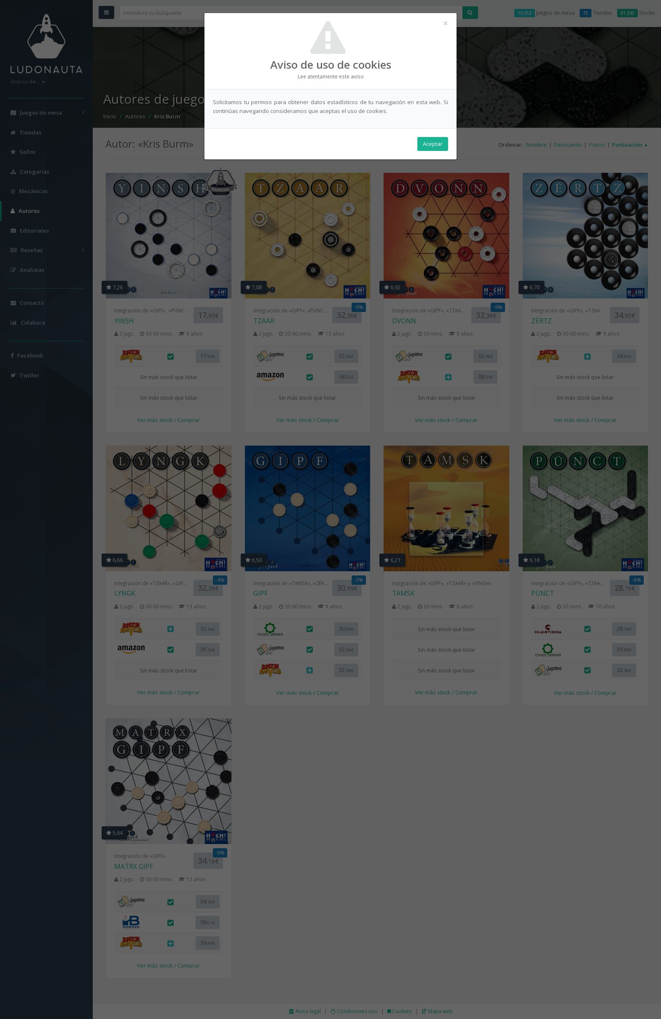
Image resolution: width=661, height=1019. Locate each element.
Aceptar (433, 144)
